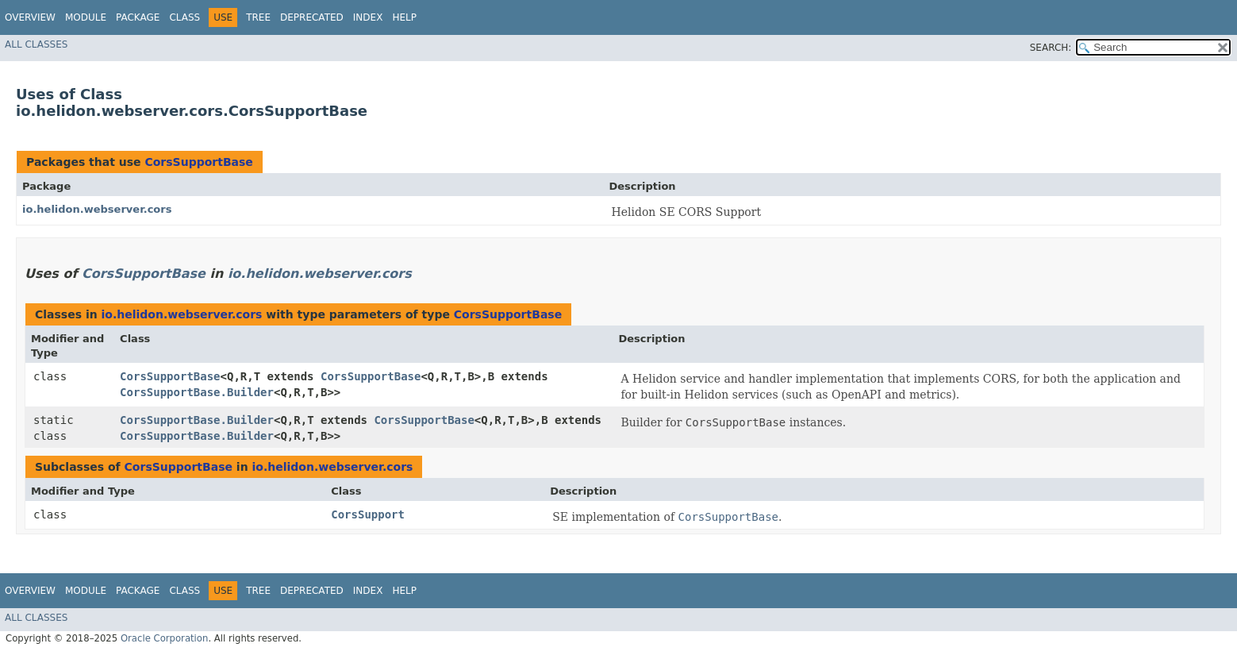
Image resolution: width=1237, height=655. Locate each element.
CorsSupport (368, 514)
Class (184, 17)
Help (404, 17)
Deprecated (312, 17)
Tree (258, 17)
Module (85, 17)
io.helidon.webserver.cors (96, 209)
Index (368, 17)
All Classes (36, 44)
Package (137, 17)
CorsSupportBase (198, 162)
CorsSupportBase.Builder (197, 392)
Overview (30, 17)
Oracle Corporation (165, 638)
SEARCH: (1051, 47)
